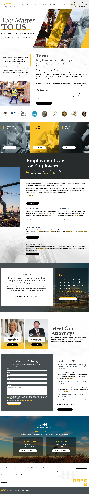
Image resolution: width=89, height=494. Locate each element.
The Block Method (52, 4)
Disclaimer (22, 400)
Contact (63, 4)
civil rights (74, 95)
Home (19, 4)
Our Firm (23, 4)
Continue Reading (36, 220)
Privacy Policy (29, 400)
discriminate (77, 215)
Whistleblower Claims (32, 199)
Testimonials (44, 4)
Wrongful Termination (33, 197)
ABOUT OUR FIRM (44, 103)
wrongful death (83, 231)
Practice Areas (30, 4)
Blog (59, 4)
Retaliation (30, 195)
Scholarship (37, 4)
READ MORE (33, 203)
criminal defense (66, 95)
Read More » (70, 378)
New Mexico (45, 471)
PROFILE (12, 344)
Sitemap (27, 490)
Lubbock (18, 471)
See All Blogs (65, 409)
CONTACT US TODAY (68, 298)
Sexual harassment (48, 213)
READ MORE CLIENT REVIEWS (27, 296)
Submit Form (14, 403)
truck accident (51, 231)
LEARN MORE (9, 147)
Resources (9, 490)
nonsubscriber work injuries (72, 231)
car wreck (39, 231)
